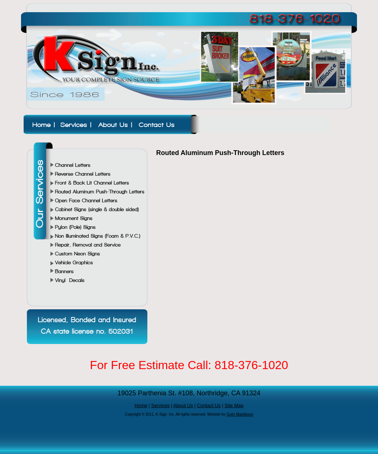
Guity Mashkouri (239, 414)
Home (140, 405)
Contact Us (208, 405)
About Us (183, 405)
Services (160, 405)
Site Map (233, 405)
